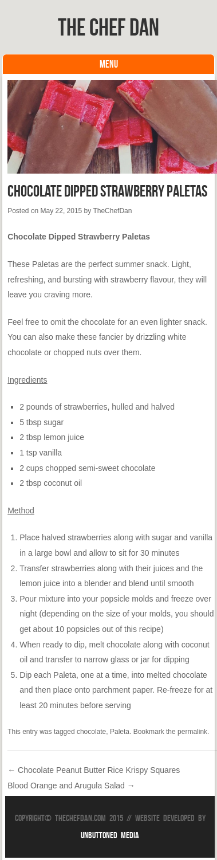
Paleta (119, 732)
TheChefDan (112, 211)
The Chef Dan (108, 27)
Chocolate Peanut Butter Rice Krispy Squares (93, 770)
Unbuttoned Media (110, 835)
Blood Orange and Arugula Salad (71, 785)
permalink (192, 732)
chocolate (91, 732)
